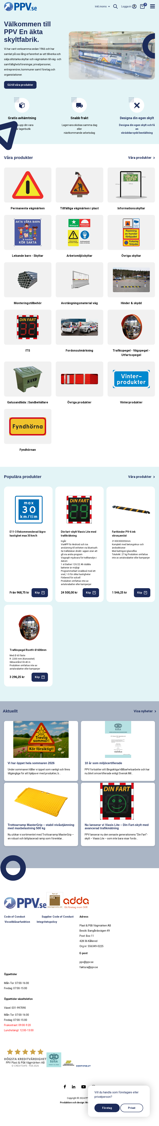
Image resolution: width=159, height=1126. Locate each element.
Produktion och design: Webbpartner (79, 1102)
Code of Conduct (14, 916)
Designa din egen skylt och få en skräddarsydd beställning (137, 129)
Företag (107, 1107)
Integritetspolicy (47, 921)
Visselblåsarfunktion (17, 921)
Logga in (128, 6)
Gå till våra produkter (20, 84)
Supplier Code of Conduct (58, 916)
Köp (40, 592)
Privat (131, 1107)
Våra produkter (141, 158)
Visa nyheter (145, 711)
